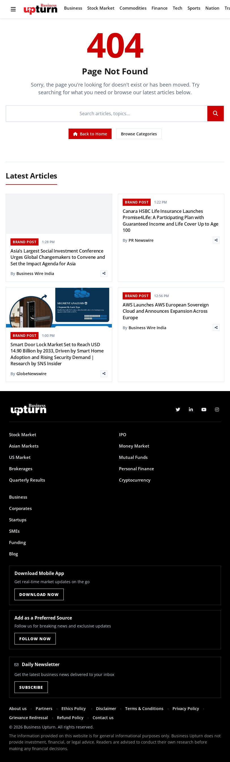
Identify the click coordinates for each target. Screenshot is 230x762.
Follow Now (35, 638)
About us (18, 708)
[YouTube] (204, 409)
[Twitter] (178, 409)
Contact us (103, 717)
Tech (177, 8)
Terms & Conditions (144, 708)
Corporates (20, 508)
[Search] (106, 113)
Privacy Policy (185, 708)
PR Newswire (141, 240)
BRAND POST (24, 242)
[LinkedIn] (191, 409)
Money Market (134, 446)
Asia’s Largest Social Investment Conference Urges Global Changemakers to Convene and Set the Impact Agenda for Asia (57, 257)
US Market (20, 457)
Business (73, 8)
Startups (17, 519)
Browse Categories (139, 134)
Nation (212, 8)
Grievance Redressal (28, 717)
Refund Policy (70, 717)
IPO (122, 434)
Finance (160, 8)
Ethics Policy (74, 708)
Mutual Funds (133, 457)
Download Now (39, 594)
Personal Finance (136, 468)
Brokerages (20, 468)
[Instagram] (217, 409)
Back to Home (90, 134)
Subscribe (31, 687)
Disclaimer (106, 708)
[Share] (104, 273)
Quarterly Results (27, 480)
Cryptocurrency (134, 480)
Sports (194, 8)
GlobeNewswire (31, 373)
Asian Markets (24, 446)
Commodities (133, 8)
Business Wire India (35, 273)
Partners (44, 708)
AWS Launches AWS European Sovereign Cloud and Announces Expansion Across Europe (165, 311)
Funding (17, 542)
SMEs (14, 531)
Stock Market (100, 8)
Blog (13, 554)
